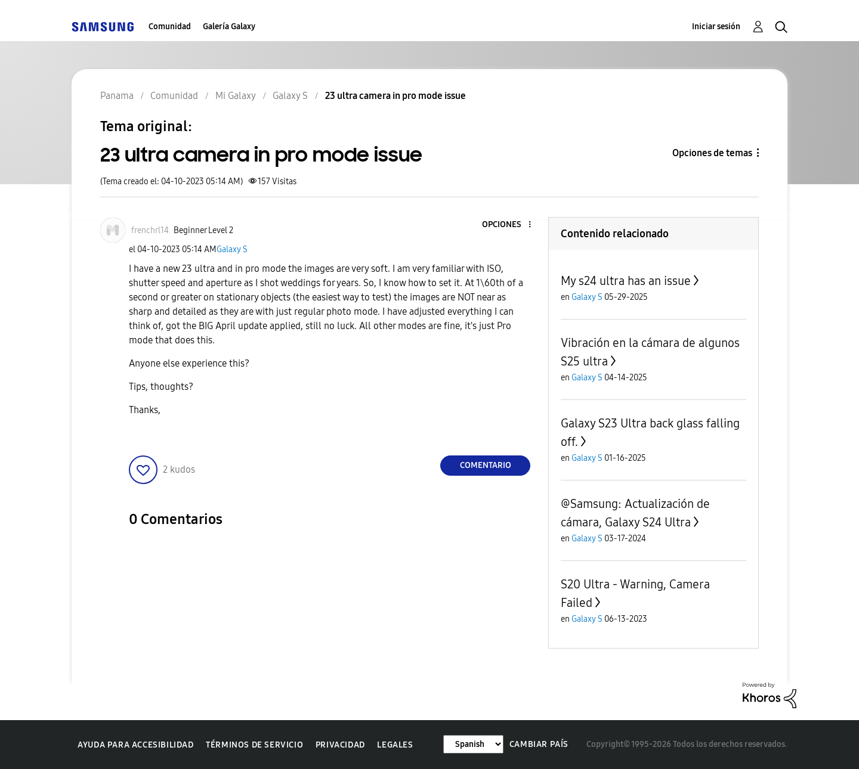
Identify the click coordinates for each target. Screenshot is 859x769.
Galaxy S (232, 249)
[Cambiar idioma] (473, 744)
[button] (510, 225)
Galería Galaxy (229, 26)
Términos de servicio (254, 745)
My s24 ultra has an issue (626, 281)
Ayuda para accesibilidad (135, 745)
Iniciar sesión (716, 26)
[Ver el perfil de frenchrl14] (150, 230)
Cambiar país (538, 744)
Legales (395, 745)
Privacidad (340, 745)
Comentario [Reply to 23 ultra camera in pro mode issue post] (485, 465)
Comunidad (170, 26)
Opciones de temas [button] (712, 153)
